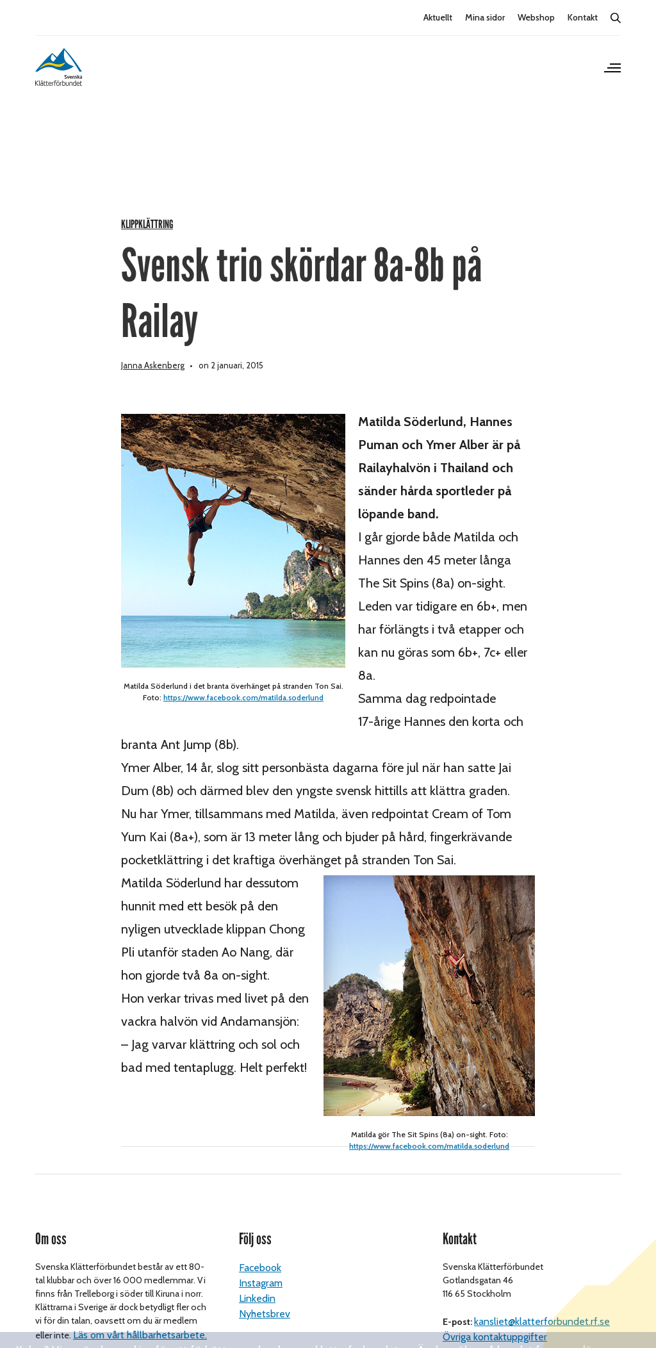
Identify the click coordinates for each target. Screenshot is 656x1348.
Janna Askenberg (152, 384)
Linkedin (257, 1318)
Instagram (261, 1303)
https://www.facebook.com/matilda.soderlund (243, 716)
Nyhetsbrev (264, 1333)
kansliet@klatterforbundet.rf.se (542, 1341)
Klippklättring (147, 243)
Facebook (260, 1287)
